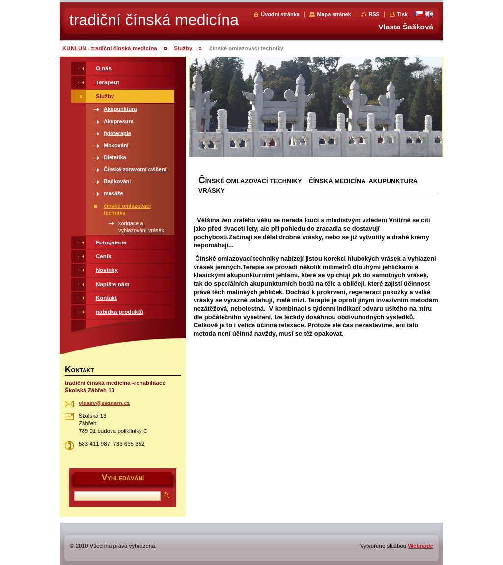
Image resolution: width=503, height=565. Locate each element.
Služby (183, 48)
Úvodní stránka (280, 14)
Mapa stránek (334, 14)
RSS (373, 14)
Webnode (420, 546)
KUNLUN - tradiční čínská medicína (109, 48)
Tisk (402, 14)
